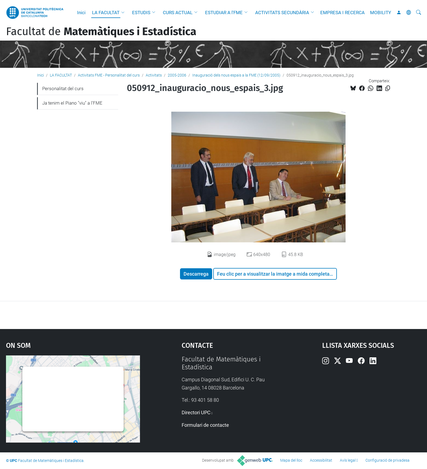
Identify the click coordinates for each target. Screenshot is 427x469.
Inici (81, 12)
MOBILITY (380, 12)
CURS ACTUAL (178, 12)
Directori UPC (196, 412)
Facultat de (101, 31)
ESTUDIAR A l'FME (224, 12)
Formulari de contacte (205, 425)
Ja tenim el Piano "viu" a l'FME (72, 103)
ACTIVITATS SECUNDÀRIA (282, 12)
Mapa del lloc (291, 460)
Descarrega (196, 274)
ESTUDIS (141, 12)
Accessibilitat (321, 460)
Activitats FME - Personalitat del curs (109, 75)
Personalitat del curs (63, 88)
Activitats (154, 75)
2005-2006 (177, 75)
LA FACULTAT (106, 12)
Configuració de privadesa (387, 460)
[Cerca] (418, 12)
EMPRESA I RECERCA (342, 12)
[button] (124, 12)
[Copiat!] (387, 88)
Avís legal (348, 460)
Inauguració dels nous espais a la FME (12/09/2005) (236, 75)
